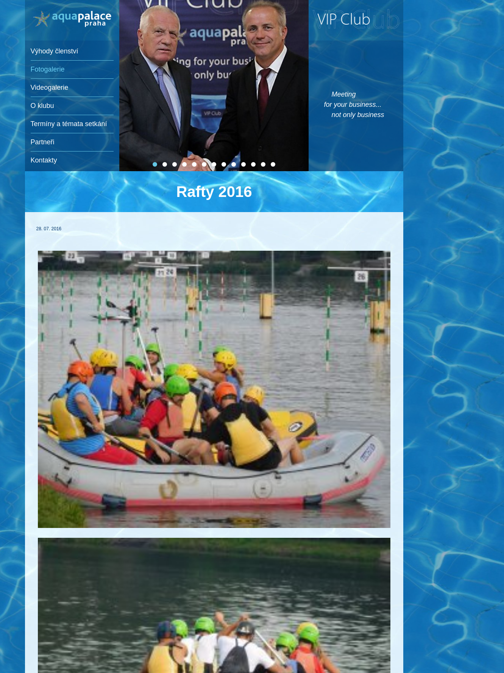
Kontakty (44, 160)
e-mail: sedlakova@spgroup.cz (243, 654)
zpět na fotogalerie (81, 573)
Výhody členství (54, 51)
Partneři (43, 142)
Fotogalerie (48, 69)
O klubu (42, 105)
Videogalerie (50, 87)
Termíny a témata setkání (69, 124)
